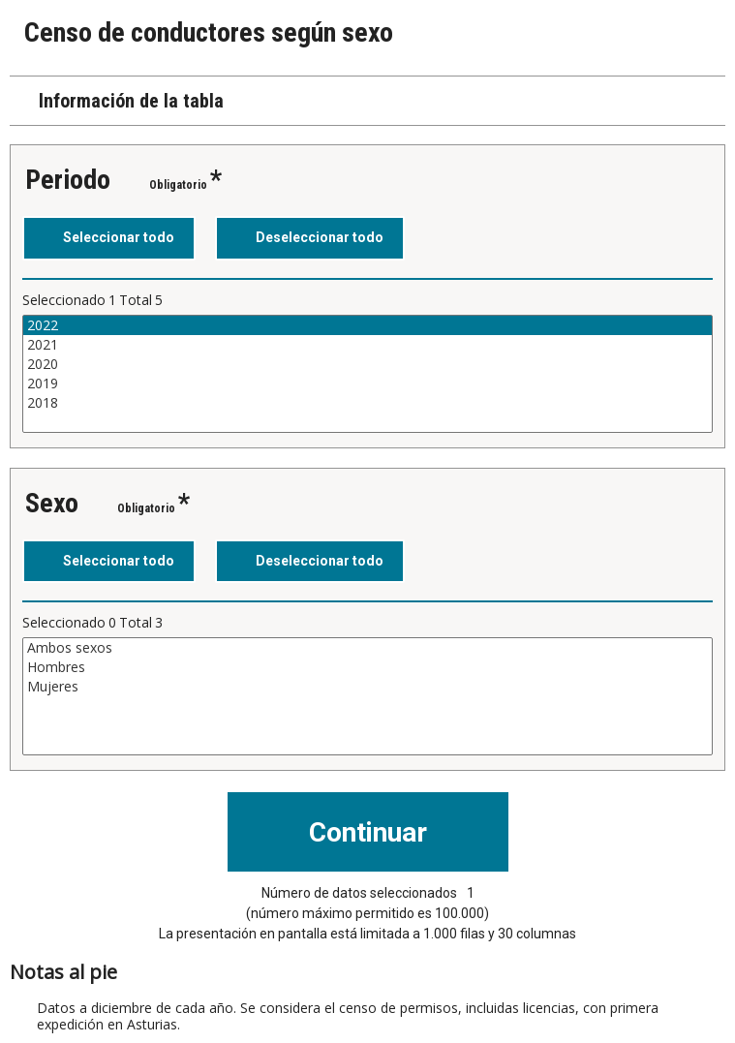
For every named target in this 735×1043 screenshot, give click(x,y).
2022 (367, 325)
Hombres (367, 667)
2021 (367, 344)
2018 (367, 403)
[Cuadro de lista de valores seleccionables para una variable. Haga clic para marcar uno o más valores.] (367, 374)
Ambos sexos (367, 648)
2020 (367, 364)
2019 (367, 383)
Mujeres (367, 686)
